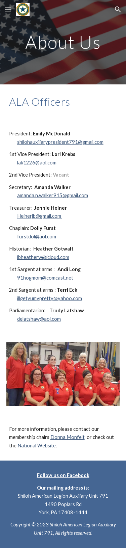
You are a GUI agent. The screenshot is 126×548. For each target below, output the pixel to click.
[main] (63, 42)
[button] (8, 9)
